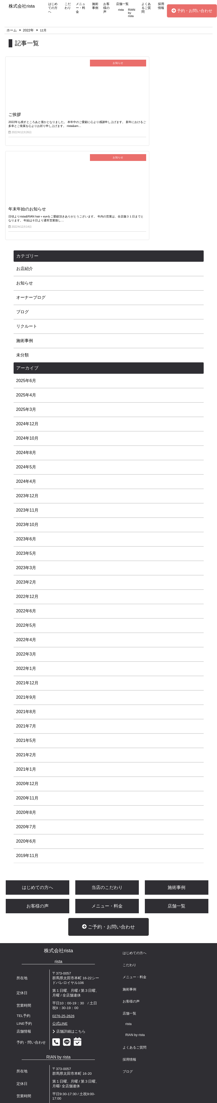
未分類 (22, 267)
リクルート (26, 238)
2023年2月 (26, 494)
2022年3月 (26, 566)
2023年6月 (26, 451)
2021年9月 (26, 609)
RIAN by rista (131, 13)
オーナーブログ (30, 209)
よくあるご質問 (146, 7)
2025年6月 (26, 292)
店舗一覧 (122, 3)
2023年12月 (27, 408)
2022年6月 (26, 523)
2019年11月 (27, 767)
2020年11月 (27, 710)
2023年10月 (27, 436)
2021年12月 (27, 595)
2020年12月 (27, 695)
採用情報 (161, 5)
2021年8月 (26, 624)
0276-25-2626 (63, 928)
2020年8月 (26, 724)
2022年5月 (26, 537)
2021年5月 (26, 652)
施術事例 (95, 5)
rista (121, 9)
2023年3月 (26, 480)
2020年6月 (26, 753)
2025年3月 (26, 321)
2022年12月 (27, 508)
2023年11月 (27, 422)
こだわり (68, 5)
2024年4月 (26, 393)
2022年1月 (26, 580)
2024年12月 (27, 336)
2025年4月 (26, 307)
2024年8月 (26, 364)
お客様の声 (106, 7)
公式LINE (59, 936)
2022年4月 (26, 552)
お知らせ (24, 195)
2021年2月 (26, 667)
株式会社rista (58, 862)
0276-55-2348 (63, 1018)
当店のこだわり (107, 799)
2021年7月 (26, 638)
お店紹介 (24, 180)
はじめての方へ (53, 7)
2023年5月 (26, 465)
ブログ (22, 224)
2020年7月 (26, 739)
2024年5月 (26, 379)
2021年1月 (26, 681)
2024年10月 (27, 350)
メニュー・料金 (80, 7)
